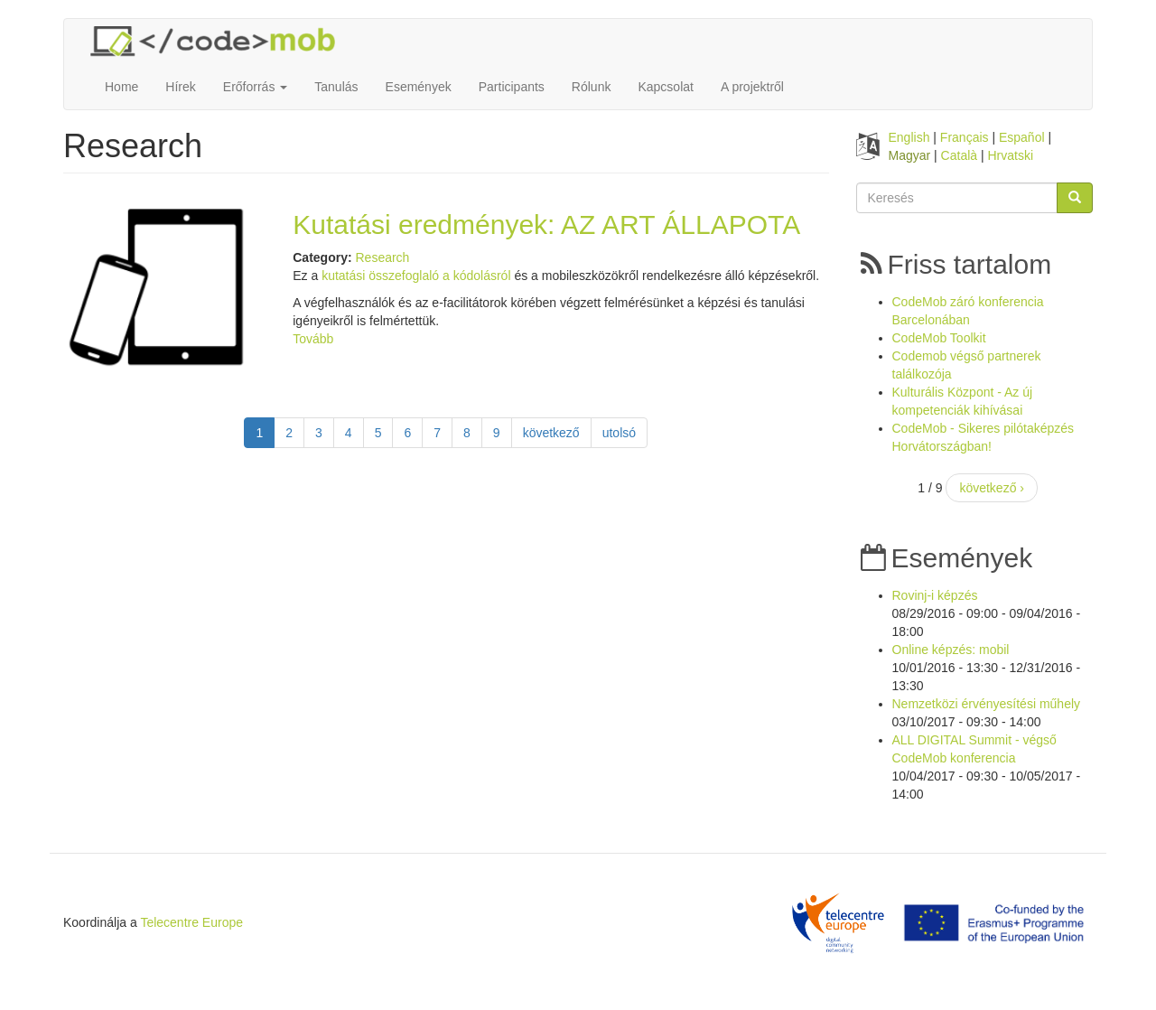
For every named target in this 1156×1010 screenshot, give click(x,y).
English (909, 137)
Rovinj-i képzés (935, 595)
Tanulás (336, 86)
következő (551, 433)
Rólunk (591, 86)
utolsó (619, 433)
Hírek (180, 86)
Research (382, 257)
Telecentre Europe (191, 922)
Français (964, 137)
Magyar (910, 155)
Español (1022, 137)
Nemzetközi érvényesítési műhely (986, 704)
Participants (512, 86)
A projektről (752, 86)
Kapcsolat (665, 86)
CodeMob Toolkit (939, 338)
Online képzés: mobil (951, 649)
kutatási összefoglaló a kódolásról (418, 275)
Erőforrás (255, 86)
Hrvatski (1011, 155)
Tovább (313, 339)
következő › (991, 488)
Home (121, 86)
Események (419, 86)
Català (959, 155)
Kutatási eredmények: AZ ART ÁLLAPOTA (546, 224)
